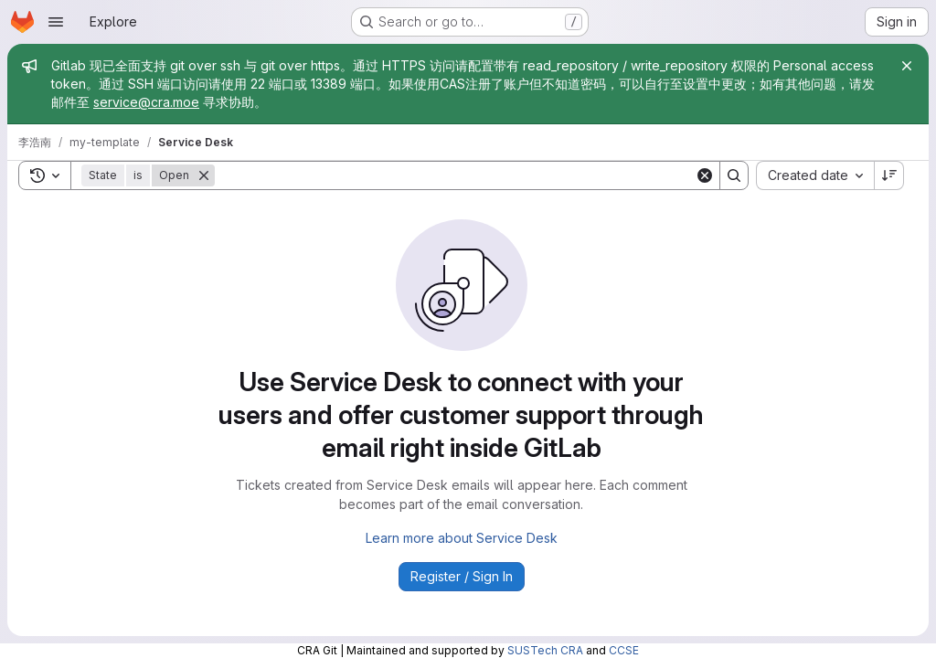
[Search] (454, 175)
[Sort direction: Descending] (889, 175)
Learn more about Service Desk (462, 538)
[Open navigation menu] (55, 22)
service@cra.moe (146, 102)
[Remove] (204, 175)
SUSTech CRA (545, 650)
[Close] (907, 66)
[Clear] (705, 175)
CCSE (624, 650)
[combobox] (815, 175)
